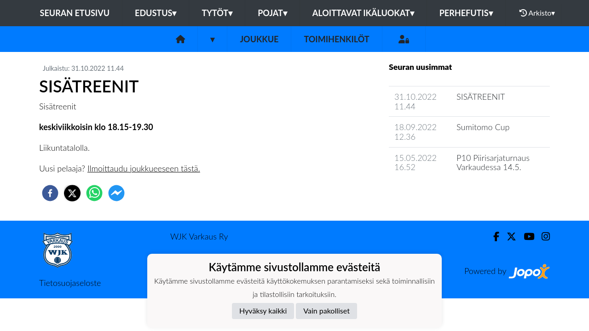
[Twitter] (507, 236)
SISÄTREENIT (480, 96)
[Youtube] (525, 236)
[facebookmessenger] (116, 193)
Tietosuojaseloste (70, 283)
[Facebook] (492, 236)
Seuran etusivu (75, 13)
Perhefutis (466, 13)
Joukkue (259, 39)
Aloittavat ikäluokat (363, 13)
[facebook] (50, 193)
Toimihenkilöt (336, 39)
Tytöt (217, 13)
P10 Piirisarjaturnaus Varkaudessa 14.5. (493, 162)
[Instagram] (542, 236)
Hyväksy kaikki (263, 310)
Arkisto (537, 12)
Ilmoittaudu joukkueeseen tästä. (143, 168)
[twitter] (72, 193)
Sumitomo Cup (482, 127)
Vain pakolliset (326, 310)
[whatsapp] (94, 193)
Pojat (272, 13)
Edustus (155, 13)
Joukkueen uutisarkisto (435, 193)
